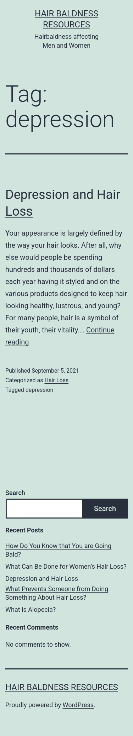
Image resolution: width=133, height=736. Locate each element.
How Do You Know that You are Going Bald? (58, 550)
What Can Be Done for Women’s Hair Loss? (66, 566)
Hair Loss (56, 380)
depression (40, 390)
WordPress (78, 705)
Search (15, 492)
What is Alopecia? (30, 609)
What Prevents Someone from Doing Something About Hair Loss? (56, 593)
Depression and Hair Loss (41, 578)
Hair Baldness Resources (61, 687)
